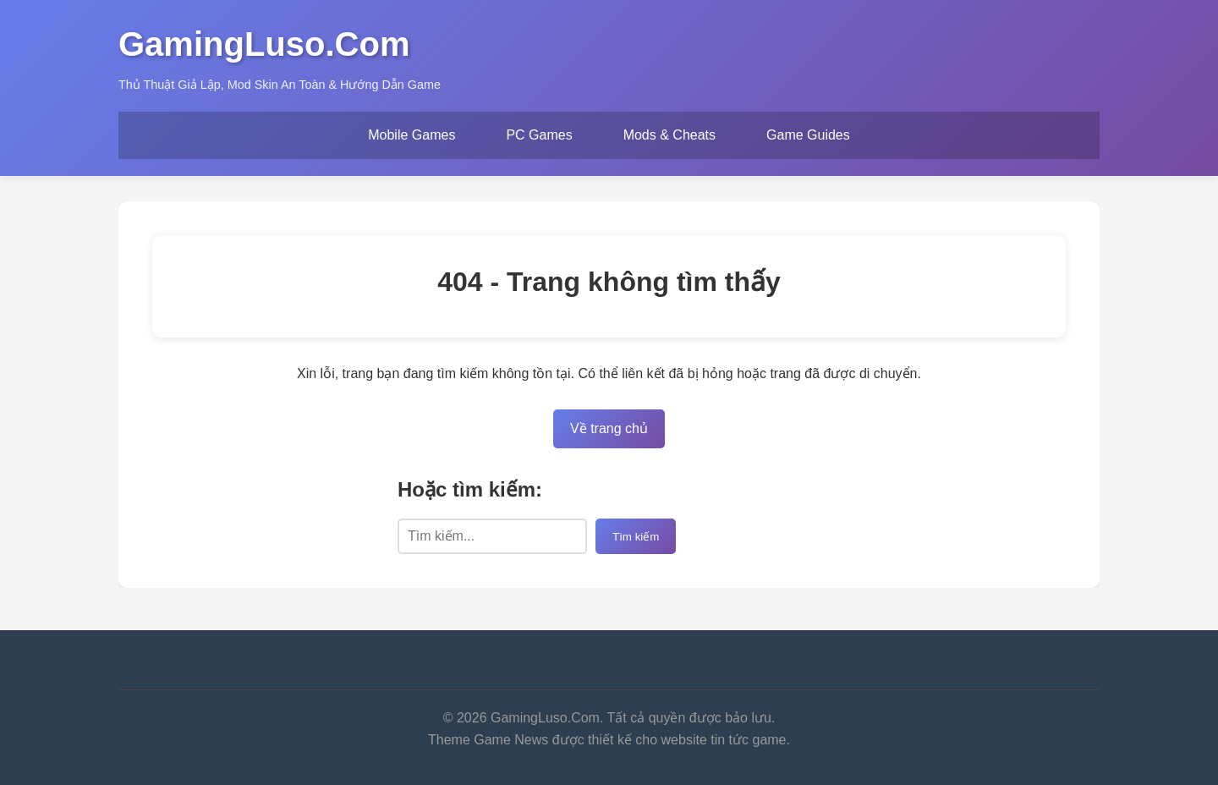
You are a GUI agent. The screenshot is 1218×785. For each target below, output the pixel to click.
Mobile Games (411, 135)
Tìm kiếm (635, 536)
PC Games (539, 135)
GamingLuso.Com (263, 44)
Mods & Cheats (669, 135)
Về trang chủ (609, 428)
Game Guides (808, 135)
